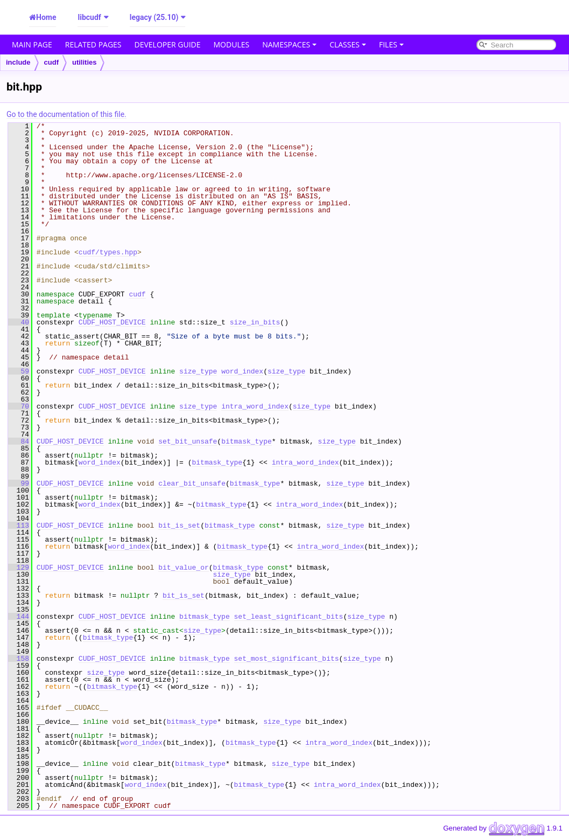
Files (391, 44)
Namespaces (289, 44)
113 (18, 525)
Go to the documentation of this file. (66, 114)
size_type (198, 371)
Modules (232, 44)
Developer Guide (168, 44)
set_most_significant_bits (286, 658)
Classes (347, 44)
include (18, 62)
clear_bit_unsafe (192, 483)
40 (18, 322)
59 (18, 371)
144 (18, 616)
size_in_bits (255, 322)
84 (18, 441)
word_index (242, 371)
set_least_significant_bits (288, 616)
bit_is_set (179, 525)
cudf (51, 62)
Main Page (32, 44)
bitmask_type (246, 441)
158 (18, 658)
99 (18, 483)
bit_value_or (183, 567)
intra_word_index (255, 406)
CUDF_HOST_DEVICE (112, 322)
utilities (84, 62)
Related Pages (93, 44)
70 (18, 406)
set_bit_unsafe (187, 441)
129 (18, 567)
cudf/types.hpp (108, 252)
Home (46, 17)
